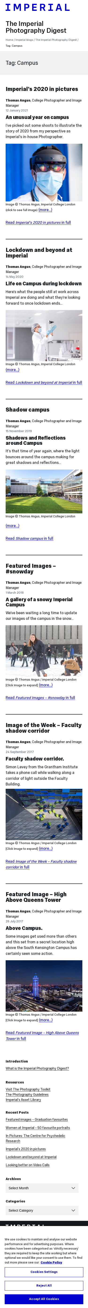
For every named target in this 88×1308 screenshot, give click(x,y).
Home (9, 39)
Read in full (38, 222)
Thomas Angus (18, 100)
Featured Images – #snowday (31, 568)
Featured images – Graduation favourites (37, 1119)
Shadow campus (28, 409)
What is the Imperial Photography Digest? (37, 1068)
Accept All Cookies (44, 1300)
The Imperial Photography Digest (36, 27)
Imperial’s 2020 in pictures (42, 89)
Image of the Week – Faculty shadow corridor (44, 728)
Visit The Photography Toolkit (28, 1089)
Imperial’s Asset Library (23, 1100)
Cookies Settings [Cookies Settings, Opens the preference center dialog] (44, 1273)
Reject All (43, 1286)
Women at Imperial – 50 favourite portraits (38, 1128)
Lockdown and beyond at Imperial (39, 252)
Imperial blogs (24, 39)
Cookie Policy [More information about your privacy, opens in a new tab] (51, 1263)
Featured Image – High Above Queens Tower (36, 897)
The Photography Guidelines (27, 1094)
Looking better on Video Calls (28, 1165)
